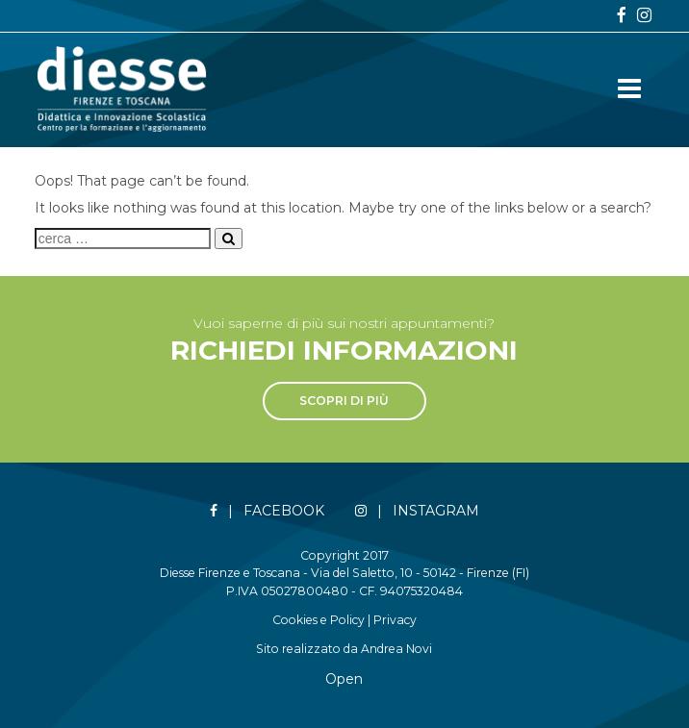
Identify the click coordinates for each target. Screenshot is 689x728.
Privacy (395, 620)
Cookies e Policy (318, 620)
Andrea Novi (396, 648)
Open (344, 679)
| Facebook (267, 511)
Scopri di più (344, 400)
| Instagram (417, 511)
